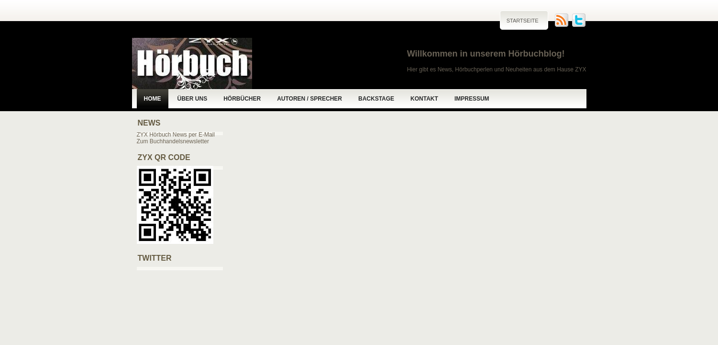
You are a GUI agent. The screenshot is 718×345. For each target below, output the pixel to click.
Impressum (471, 98)
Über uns (192, 98)
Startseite (523, 20)
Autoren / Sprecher (309, 98)
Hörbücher (242, 98)
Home (152, 98)
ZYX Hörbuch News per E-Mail (176, 134)
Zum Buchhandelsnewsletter (173, 141)
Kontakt (424, 98)
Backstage (376, 98)
